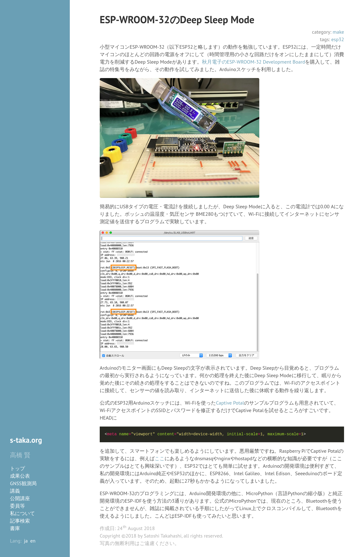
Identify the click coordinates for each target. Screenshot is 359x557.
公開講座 (20, 498)
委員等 (17, 506)
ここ (160, 458)
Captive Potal (230, 403)
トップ (17, 468)
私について (22, 513)
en (32, 541)
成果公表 (20, 476)
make (338, 32)
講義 (15, 491)
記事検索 (20, 521)
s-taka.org (26, 440)
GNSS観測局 (23, 483)
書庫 (15, 528)
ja (26, 541)
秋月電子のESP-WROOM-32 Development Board (253, 62)
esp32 (337, 39)
